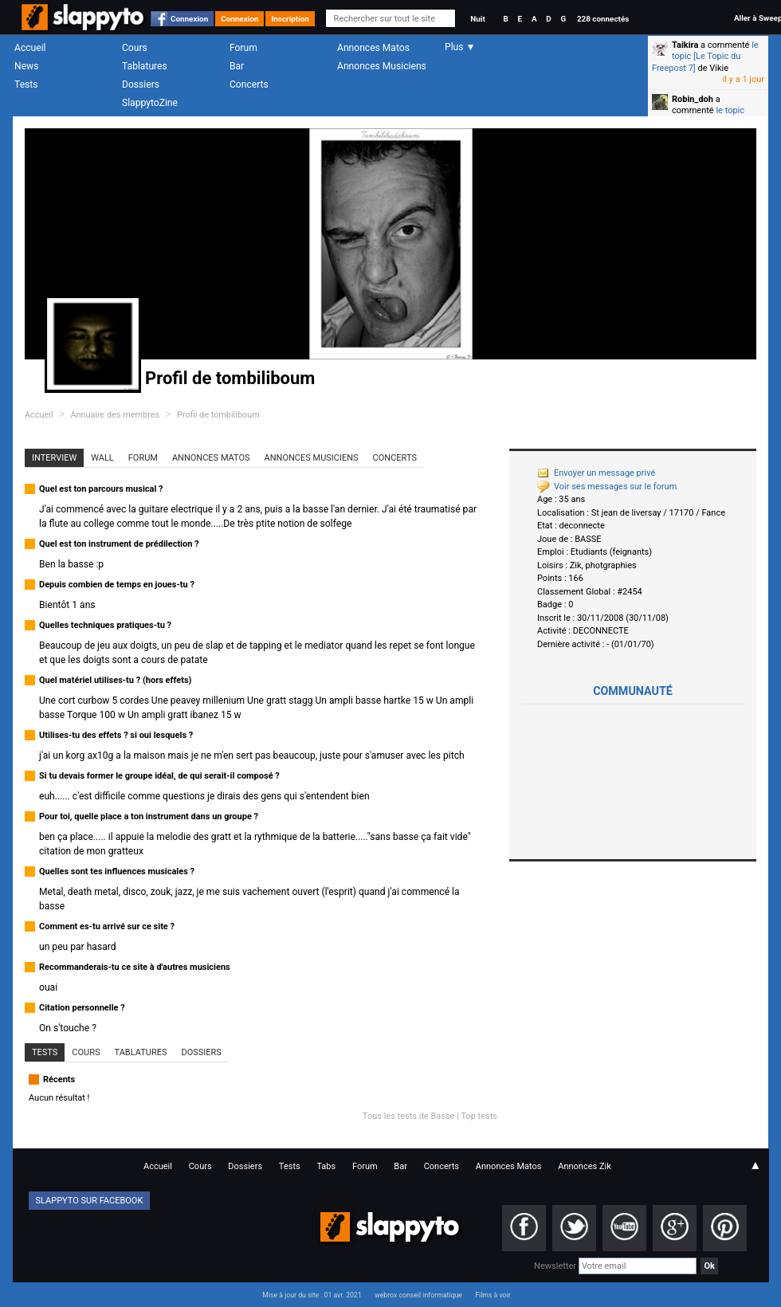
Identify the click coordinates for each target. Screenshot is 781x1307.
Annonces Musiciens (381, 66)
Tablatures (144, 66)
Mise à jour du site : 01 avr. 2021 (311, 1295)
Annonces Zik (584, 1166)
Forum (243, 47)
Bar (237, 66)
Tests (25, 84)
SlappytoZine (150, 102)
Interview (54, 458)
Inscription (290, 18)
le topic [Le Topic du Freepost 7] (705, 56)
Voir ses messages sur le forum (607, 486)
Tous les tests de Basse (409, 1116)
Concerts (249, 84)
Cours (134, 47)
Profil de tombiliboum (218, 415)
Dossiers (140, 84)
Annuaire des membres (114, 415)
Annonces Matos (373, 47)
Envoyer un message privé (596, 473)
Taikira (685, 45)
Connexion (189, 18)
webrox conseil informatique (418, 1295)
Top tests (479, 1116)
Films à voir (492, 1295)
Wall (102, 458)
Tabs (326, 1166)
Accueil (30, 47)
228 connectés (603, 18)
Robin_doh (692, 99)
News (26, 66)
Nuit (477, 18)
